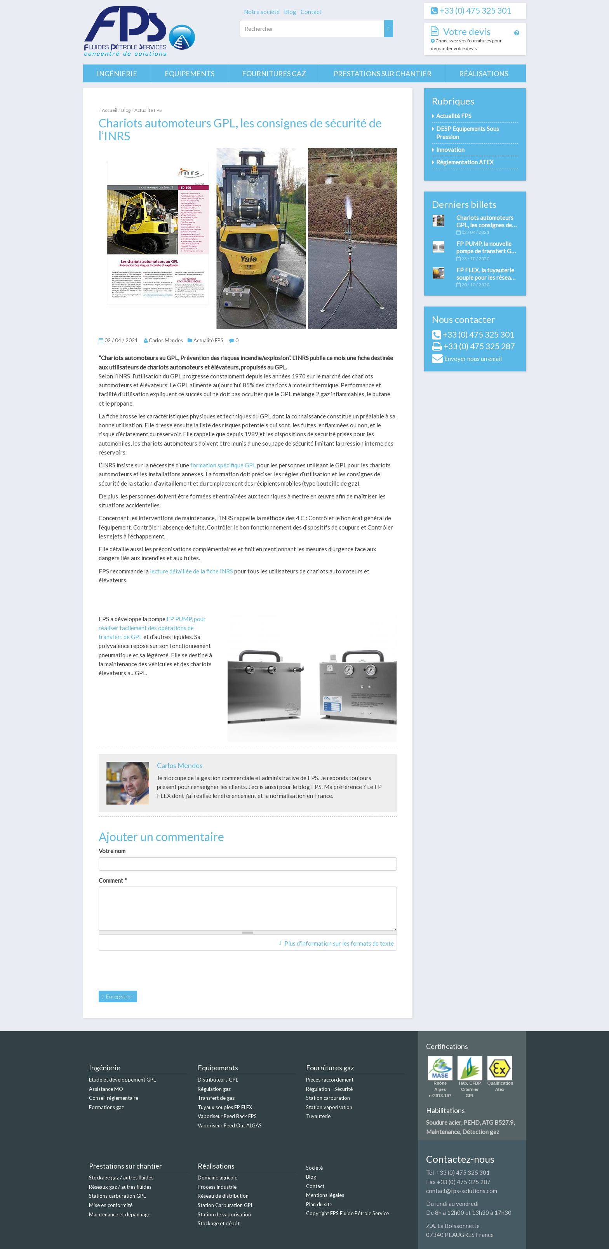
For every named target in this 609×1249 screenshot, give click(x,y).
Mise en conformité (110, 1205)
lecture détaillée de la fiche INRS (191, 571)
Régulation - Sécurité (329, 1089)
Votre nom (112, 850)
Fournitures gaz (274, 73)
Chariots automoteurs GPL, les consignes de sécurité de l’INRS (484, 224)
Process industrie (217, 1187)
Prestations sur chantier (383, 73)
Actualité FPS (148, 110)
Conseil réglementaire (113, 1098)
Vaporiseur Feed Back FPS (227, 1116)
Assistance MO (106, 1089)
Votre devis (467, 31)
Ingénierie (117, 73)
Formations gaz (106, 1107)
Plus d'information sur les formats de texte (336, 943)
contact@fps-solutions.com (461, 1190)
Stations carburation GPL (117, 1196)
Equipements (189, 73)
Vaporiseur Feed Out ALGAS (230, 1125)
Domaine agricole (217, 1177)
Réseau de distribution (223, 1196)
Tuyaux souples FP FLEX (225, 1107)
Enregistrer (117, 996)
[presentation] (158, 971)
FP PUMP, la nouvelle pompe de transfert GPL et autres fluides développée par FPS (487, 254)
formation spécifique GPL (223, 465)
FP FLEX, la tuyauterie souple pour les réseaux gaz (486, 277)
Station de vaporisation (224, 1214)
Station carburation (328, 1098)
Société (314, 1168)
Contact (311, 11)
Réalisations (483, 73)
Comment (113, 880)
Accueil (109, 110)
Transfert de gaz (216, 1098)
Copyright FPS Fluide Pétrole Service (347, 1213)
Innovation (450, 149)
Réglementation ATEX (465, 162)
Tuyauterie (318, 1116)
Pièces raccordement (329, 1080)
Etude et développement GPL (122, 1080)
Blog (290, 11)
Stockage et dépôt (219, 1223)
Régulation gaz (214, 1089)
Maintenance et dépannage (119, 1214)
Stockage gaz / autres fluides (121, 1177)
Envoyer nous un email (473, 358)
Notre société (262, 11)
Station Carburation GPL (225, 1205)
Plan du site (319, 1204)
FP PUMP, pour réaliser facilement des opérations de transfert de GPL (152, 628)
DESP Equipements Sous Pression (467, 132)
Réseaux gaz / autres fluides (120, 1187)
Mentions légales (325, 1195)
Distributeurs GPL (218, 1080)
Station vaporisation (329, 1107)
